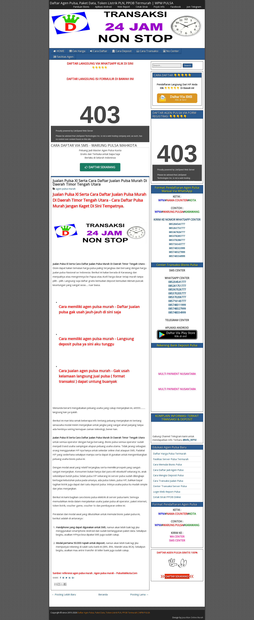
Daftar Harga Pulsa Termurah (169, 453)
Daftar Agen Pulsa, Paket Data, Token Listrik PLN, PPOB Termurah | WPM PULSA (111, 3)
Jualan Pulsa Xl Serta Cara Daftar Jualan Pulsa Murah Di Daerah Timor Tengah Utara (100, 182)
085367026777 (177, 232)
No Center (171, 51)
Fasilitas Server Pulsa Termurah (170, 459)
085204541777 (177, 224)
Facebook (175, 6)
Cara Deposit (122, 51)
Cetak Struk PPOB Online (167, 497)
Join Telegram (194, 6)
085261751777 (177, 228)
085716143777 (177, 244)
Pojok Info (159, 6)
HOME (58, 51)
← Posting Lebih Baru (64, 594)
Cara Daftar (98, 51)
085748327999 (177, 252)
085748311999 (177, 248)
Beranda (103, 594)
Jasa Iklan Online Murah (192, 617)
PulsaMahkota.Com (126, 573)
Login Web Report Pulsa (166, 491)
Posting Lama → (139, 594)
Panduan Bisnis (81, 6)
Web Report (123, 6)
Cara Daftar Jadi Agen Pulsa (168, 470)
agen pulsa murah (65, 188)
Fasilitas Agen (63, 56)
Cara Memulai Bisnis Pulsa (167, 464)
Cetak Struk (142, 6)
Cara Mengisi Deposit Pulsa (168, 475)
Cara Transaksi (147, 51)
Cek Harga (77, 51)
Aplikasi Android (103, 6)
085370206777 (177, 240)
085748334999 (177, 256)
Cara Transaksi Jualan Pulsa (168, 480)
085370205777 (177, 236)
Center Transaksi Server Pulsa (170, 486)
